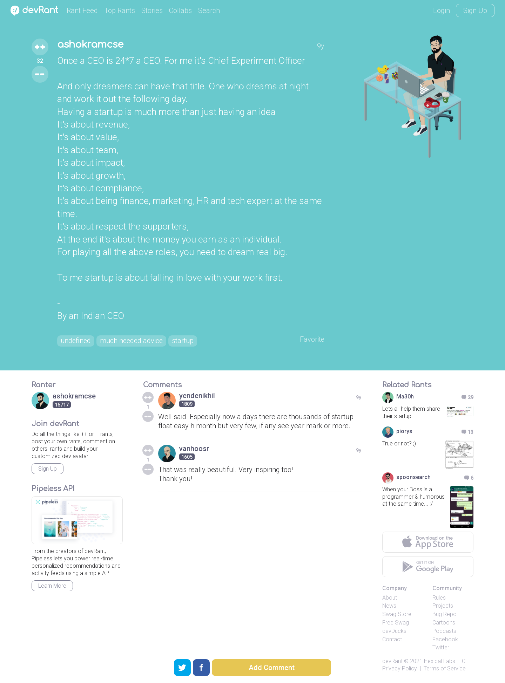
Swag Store (396, 614)
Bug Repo (444, 614)
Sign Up (475, 10)
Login (441, 10)
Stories (152, 10)
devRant (392, 661)
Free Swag (395, 622)
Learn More (52, 586)
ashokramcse (91, 44)
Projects (442, 606)
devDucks (394, 631)
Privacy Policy (399, 668)
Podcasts (444, 631)
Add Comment (272, 667)
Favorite (311, 340)
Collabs (180, 10)
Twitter (440, 647)
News (389, 606)
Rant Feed (82, 10)
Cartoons (443, 622)
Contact (392, 639)
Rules (439, 597)
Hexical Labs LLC (444, 661)
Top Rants (119, 10)
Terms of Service (445, 668)
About (389, 597)
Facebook (445, 639)
